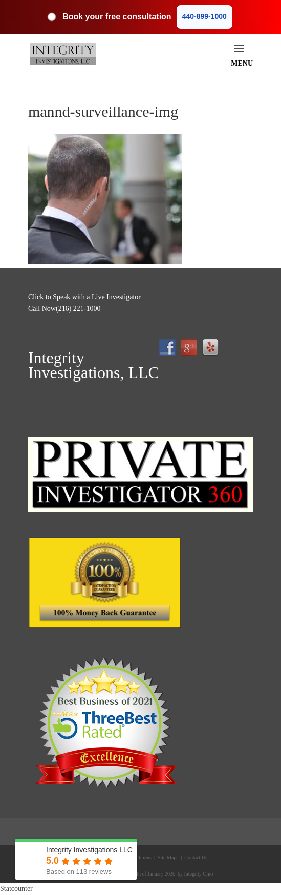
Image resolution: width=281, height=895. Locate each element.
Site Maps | (169, 857)
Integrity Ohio (198, 874)
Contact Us (195, 857)
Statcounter (16, 888)
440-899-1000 (204, 16)
